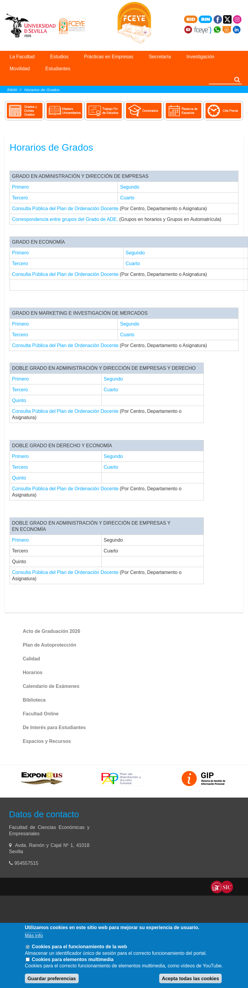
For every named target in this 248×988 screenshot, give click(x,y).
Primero (20, 187)
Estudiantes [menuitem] (58, 68)
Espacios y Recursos (47, 741)
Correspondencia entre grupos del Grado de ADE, (65, 219)
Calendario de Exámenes (51, 686)
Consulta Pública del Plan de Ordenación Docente (65, 208)
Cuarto (127, 197)
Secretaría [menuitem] (160, 56)
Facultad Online (41, 713)
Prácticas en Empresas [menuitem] (108, 56)
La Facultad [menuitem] (22, 56)
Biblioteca (34, 700)
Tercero (20, 197)
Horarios (32, 672)
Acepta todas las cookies (190, 978)
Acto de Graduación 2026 (51, 631)
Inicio (12, 89)
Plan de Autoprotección (49, 645)
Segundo (129, 187)
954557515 (27, 863)
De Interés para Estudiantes (54, 727)
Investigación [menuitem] (200, 56)
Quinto (19, 400)
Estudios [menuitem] (59, 56)
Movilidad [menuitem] (20, 68)
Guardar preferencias (52, 978)
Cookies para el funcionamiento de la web (79, 946)
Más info (34, 935)
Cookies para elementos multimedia (72, 959)
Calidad (31, 658)
